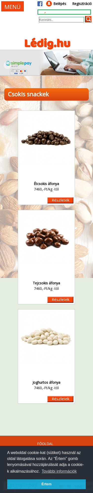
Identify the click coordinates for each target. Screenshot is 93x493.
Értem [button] (46, 484)
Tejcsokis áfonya (46, 283)
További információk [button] (59, 471)
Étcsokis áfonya (46, 183)
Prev (7, 65)
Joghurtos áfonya (46, 382)
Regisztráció (82, 3)
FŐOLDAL (45, 444)
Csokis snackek (28, 94)
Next (85, 65)
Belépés (59, 3)
